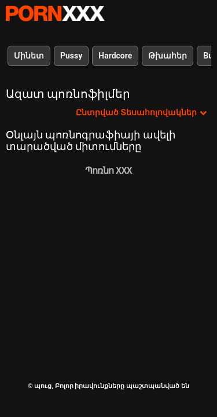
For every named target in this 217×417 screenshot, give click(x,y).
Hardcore (115, 55)
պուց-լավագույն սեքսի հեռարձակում (55, 13)
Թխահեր (167, 55)
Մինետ (29, 55)
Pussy (71, 55)
